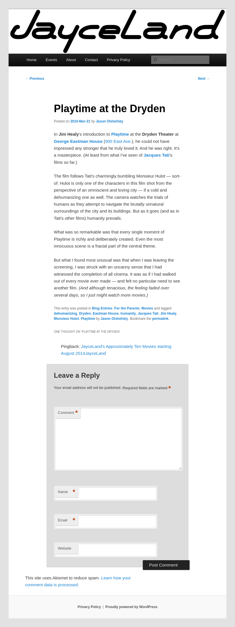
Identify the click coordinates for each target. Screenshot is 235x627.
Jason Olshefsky (109, 121)
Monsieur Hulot (66, 319)
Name (66, 492)
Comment (68, 413)
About (71, 60)
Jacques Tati (156, 155)
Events (51, 60)
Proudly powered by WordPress (131, 607)
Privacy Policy (118, 60)
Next (204, 79)
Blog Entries (102, 308)
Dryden (85, 313)
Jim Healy (168, 313)
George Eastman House (78, 141)
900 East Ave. (118, 141)
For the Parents (127, 308)
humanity (128, 313)
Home (32, 60)
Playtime (120, 134)
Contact (91, 60)
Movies (147, 308)
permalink (160, 319)
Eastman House (106, 313)
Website (65, 548)
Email (66, 520)
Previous (34, 79)
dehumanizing (65, 313)
